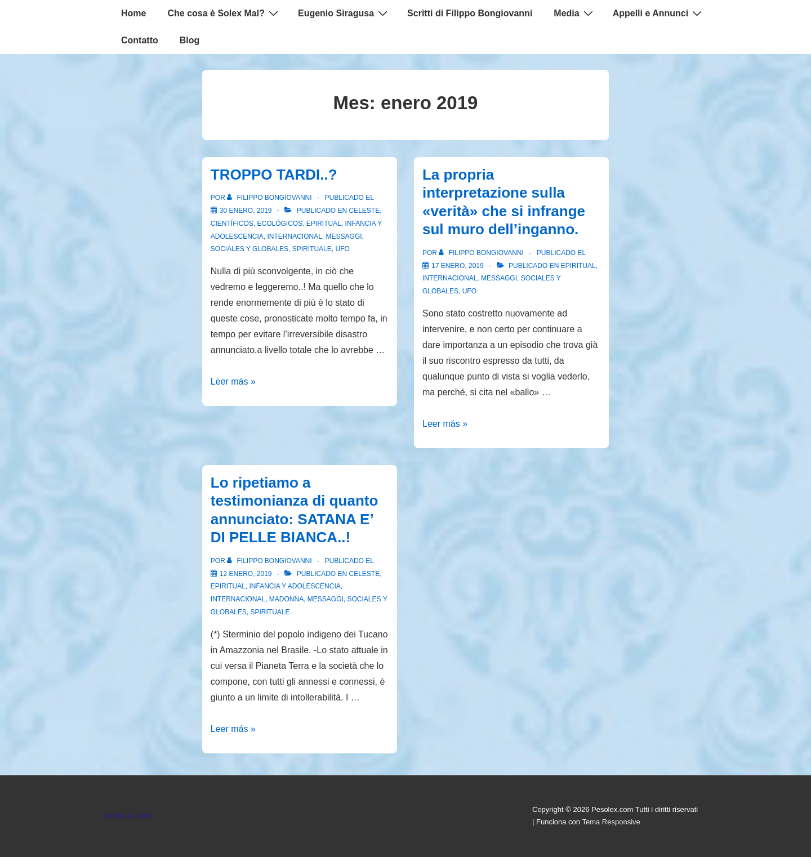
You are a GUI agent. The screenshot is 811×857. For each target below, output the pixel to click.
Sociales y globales (249, 249)
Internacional (295, 236)
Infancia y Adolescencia (294, 586)
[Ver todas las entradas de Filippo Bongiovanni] (270, 198)
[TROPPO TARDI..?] (246, 211)
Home (133, 13)
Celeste (364, 211)
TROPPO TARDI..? (274, 174)
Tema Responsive (611, 822)
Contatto (139, 40)
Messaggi (344, 236)
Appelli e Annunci (659, 13)
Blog (190, 40)
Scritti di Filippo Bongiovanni (469, 13)
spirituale (312, 249)
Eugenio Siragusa (344, 13)
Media (574, 13)
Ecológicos (279, 223)
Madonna (286, 599)
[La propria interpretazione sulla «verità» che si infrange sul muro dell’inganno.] (457, 266)
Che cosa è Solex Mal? (224, 13)
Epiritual (323, 223)
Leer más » (233, 381)
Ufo (342, 249)
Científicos (232, 223)
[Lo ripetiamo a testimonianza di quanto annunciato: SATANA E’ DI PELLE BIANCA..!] (246, 574)
